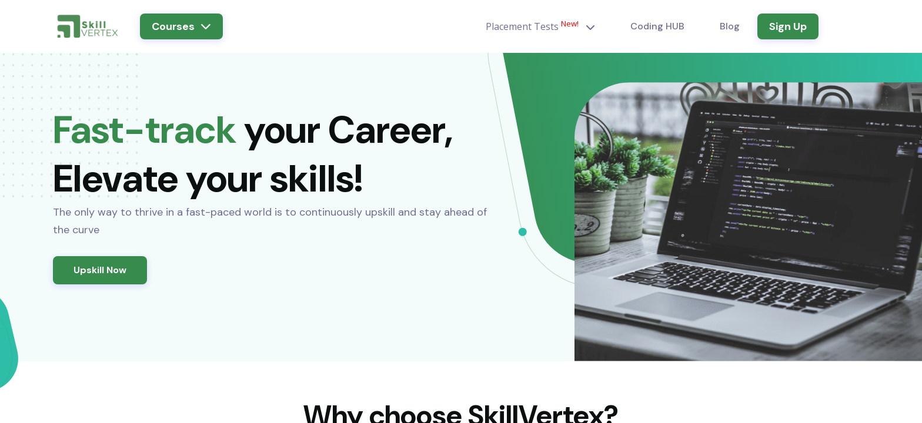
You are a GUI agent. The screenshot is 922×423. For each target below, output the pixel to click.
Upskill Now (100, 270)
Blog (730, 26)
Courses (181, 26)
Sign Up (788, 26)
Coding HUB (657, 26)
